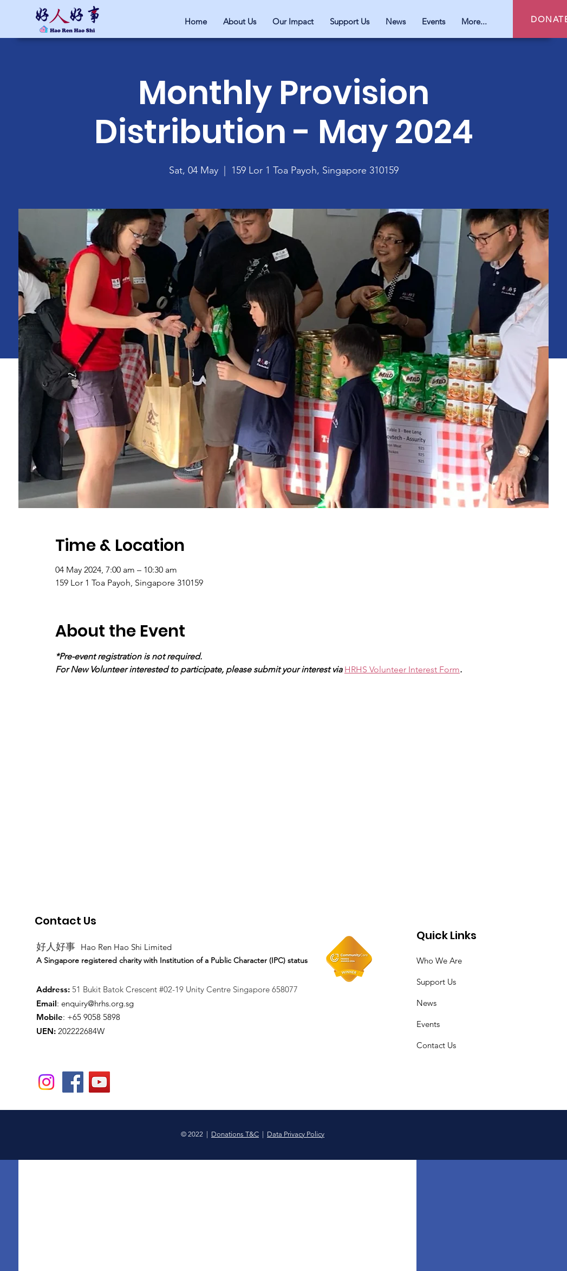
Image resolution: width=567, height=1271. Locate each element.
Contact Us (436, 1045)
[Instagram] (46, 1082)
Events (428, 1024)
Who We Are (439, 960)
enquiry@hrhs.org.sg (97, 1003)
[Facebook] (72, 1082)
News (426, 1003)
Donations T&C (235, 1134)
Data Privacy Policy (295, 1134)
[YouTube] (99, 1082)
